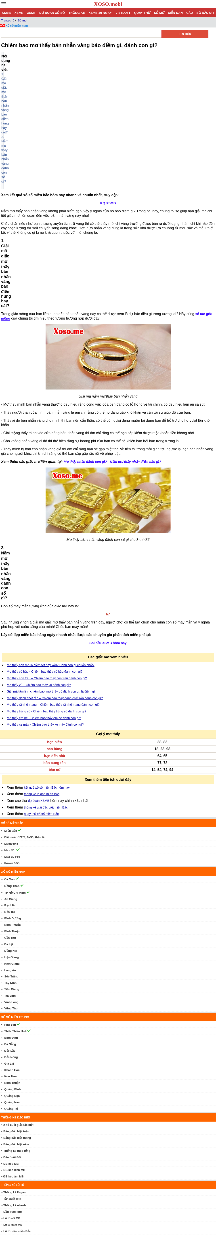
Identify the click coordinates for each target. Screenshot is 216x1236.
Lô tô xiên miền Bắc (17, 1001)
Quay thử (142, 13)
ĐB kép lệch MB (14, 939)
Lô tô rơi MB (11, 988)
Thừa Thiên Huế (15, 801)
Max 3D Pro (12, 626)
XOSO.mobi (108, 4)
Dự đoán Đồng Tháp (18, 1072)
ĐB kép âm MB (13, 946)
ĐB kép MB (11, 933)
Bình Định (11, 807)
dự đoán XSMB (38, 570)
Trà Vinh (10, 765)
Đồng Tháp (11, 655)
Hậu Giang (11, 727)
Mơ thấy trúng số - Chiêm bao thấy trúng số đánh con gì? (46, 481)
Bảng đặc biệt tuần (16, 901)
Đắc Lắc (9, 820)
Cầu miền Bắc (11, 1016)
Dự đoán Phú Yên (16, 1091)
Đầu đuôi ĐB (12, 927)
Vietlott (123, 13)
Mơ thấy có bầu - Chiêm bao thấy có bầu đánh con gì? (44, 441)
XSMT (31, 13)
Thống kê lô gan (14, 962)
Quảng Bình (12, 859)
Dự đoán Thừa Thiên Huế (21, 1085)
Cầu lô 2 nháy (12, 1043)
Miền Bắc (10, 600)
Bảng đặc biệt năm (16, 914)
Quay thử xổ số (14, 1117)
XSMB (6, 13)
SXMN (8, 1104)
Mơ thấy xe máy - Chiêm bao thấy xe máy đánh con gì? (45, 494)
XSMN (18, 13)
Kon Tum (10, 846)
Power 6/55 (11, 633)
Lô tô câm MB (12, 994)
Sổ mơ (159, 13)
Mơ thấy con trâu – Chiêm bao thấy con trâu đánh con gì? (47, 448)
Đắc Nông (11, 827)
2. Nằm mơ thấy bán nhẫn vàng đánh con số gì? (42, 65)
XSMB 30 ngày (100, 13)
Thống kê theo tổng (16, 920)
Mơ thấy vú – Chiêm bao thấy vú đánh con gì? (39, 455)
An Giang (10, 669)
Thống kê (76, 13)
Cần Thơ (10, 707)
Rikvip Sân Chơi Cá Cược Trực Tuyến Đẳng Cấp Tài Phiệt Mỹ (55, 1221)
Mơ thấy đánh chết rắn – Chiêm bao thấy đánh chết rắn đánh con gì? (55, 468)
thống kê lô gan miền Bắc (41, 564)
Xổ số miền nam (17, 25)
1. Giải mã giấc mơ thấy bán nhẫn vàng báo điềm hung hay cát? (53, 61)
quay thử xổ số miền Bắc (41, 583)
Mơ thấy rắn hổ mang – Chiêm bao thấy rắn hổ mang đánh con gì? (53, 474)
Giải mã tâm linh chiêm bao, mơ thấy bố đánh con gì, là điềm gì (51, 461)
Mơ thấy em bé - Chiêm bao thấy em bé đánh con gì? (44, 488)
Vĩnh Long (11, 772)
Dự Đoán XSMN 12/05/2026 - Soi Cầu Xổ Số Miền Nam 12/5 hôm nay (61, 1201)
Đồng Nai (10, 720)
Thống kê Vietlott (15, 1007)
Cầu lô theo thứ (14, 1049)
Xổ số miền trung (15, 787)
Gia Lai (9, 833)
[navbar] (4, 3)
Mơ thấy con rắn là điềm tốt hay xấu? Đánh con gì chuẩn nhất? (50, 435)
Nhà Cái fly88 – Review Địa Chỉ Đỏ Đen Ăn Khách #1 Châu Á (55, 1211)
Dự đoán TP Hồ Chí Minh (21, 1065)
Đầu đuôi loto (12, 981)
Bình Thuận (12, 701)
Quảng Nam (12, 872)
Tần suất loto (12, 968)
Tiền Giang (11, 759)
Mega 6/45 (11, 613)
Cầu (189, 13)
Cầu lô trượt (11, 1036)
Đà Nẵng (10, 814)
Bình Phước (12, 694)
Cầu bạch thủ (12, 1023)
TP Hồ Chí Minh (15, 662)
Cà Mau (9, 649)
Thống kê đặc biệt (15, 887)
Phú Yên (10, 794)
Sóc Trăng (11, 746)
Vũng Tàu (10, 778)
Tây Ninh (10, 752)
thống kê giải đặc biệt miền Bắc (46, 577)
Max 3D (9, 620)
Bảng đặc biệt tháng (17, 907)
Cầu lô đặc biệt (13, 1030)
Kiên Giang (12, 733)
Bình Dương (12, 688)
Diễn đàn (175, 13)
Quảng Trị (11, 878)
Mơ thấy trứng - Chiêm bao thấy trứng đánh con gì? (49, 1133)
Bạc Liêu (10, 675)
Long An (10, 740)
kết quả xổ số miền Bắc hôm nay (46, 557)
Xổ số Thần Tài (14, 1110)
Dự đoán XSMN (14, 1097)
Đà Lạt (8, 714)
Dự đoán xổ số (52, 13)
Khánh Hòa (12, 840)
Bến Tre (9, 681)
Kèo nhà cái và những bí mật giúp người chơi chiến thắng (53, 1231)
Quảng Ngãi (12, 865)
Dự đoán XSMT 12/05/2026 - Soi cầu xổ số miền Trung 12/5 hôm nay (60, 1192)
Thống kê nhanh (14, 975)
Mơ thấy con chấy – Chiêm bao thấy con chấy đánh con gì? (54, 1152)
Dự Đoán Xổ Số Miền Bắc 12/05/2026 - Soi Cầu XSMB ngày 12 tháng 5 (62, 1182)
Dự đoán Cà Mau (15, 1078)
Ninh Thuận (12, 852)
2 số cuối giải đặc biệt (18, 894)
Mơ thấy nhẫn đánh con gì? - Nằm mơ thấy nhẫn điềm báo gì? (112, 281)
